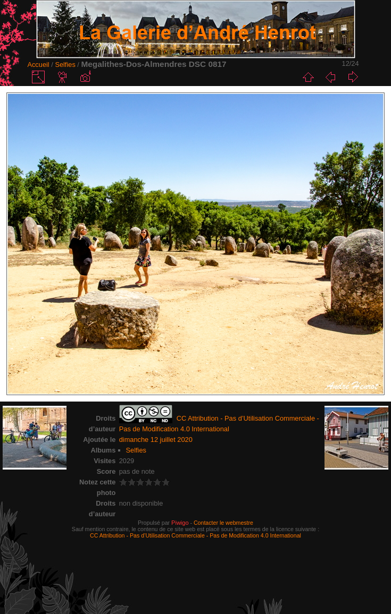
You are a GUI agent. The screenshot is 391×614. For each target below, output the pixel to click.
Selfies (65, 65)
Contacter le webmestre (223, 522)
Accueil (38, 65)
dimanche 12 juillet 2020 (156, 440)
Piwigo (179, 522)
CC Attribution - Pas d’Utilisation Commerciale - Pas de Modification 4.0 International (195, 535)
